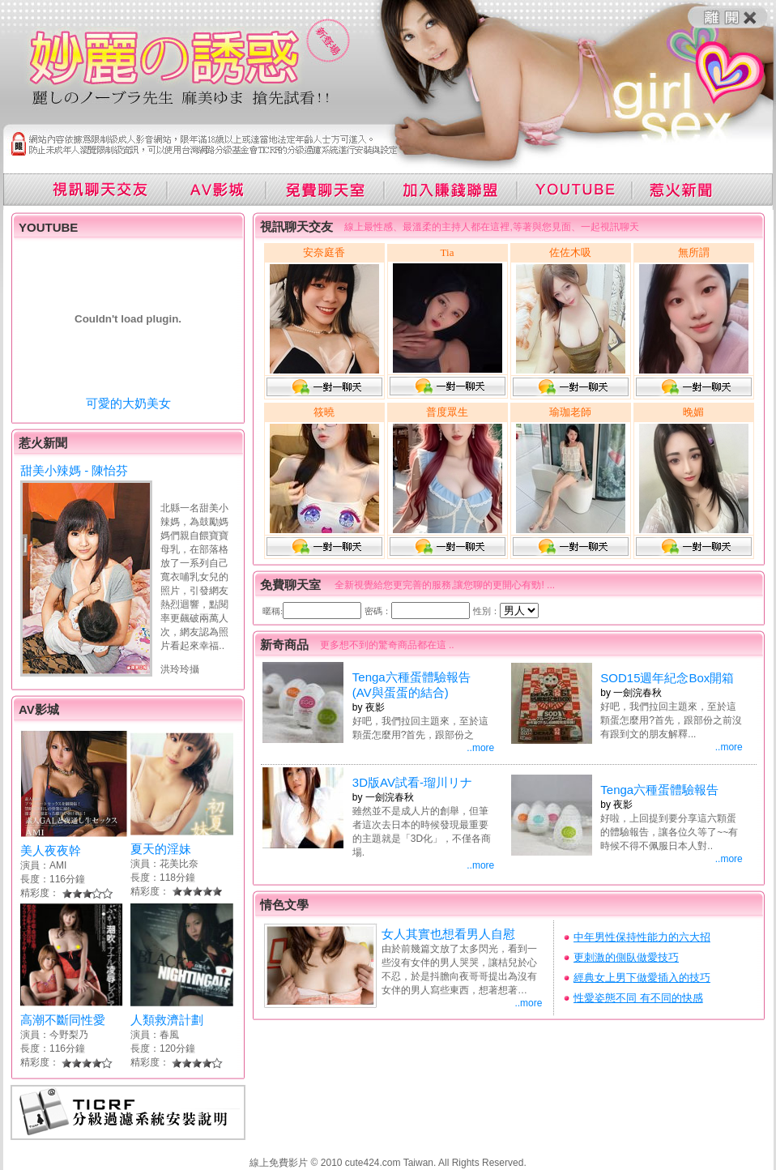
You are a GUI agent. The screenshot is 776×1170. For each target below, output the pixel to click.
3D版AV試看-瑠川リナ (412, 782)
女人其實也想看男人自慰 (448, 934)
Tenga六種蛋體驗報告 (659, 789)
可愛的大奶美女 (128, 403)
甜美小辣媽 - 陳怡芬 (74, 470)
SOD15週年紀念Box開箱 (667, 678)
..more (480, 748)
